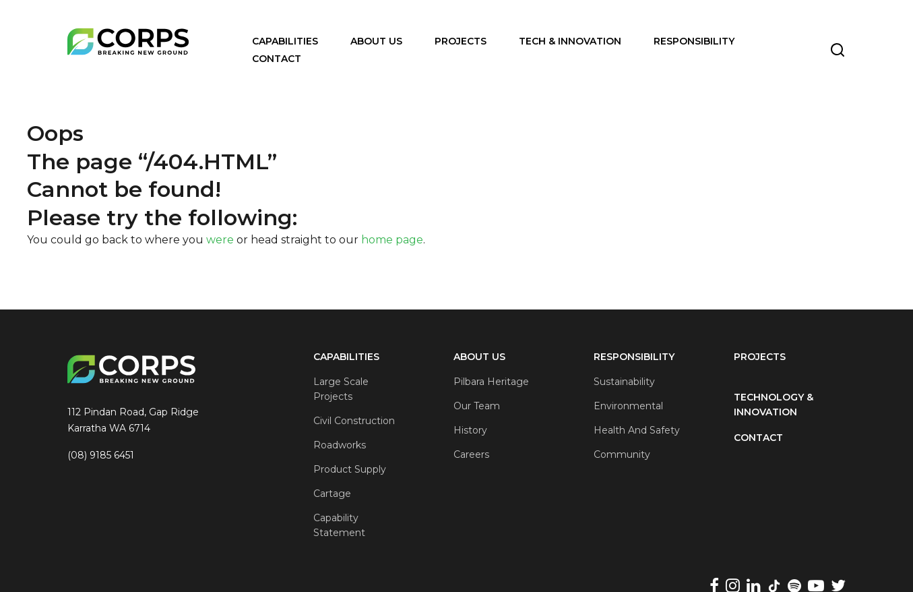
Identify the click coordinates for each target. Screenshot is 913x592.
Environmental (628, 406)
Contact (276, 59)
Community (622, 454)
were (220, 239)
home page (392, 239)
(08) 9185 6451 (100, 455)
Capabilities (285, 41)
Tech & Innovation (570, 41)
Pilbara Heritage (491, 382)
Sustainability (624, 382)
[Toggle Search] (837, 50)
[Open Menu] (375, 52)
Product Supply (349, 469)
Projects (460, 41)
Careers (471, 454)
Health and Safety (637, 430)
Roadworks (339, 445)
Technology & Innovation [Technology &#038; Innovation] (773, 404)
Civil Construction (354, 421)
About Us (376, 41)
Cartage (332, 493)
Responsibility (694, 41)
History (470, 430)
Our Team (476, 406)
